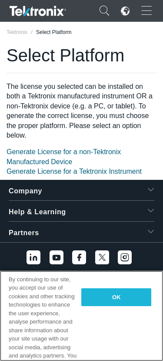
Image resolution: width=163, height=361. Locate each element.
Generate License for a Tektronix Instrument (74, 171)
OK (116, 297)
